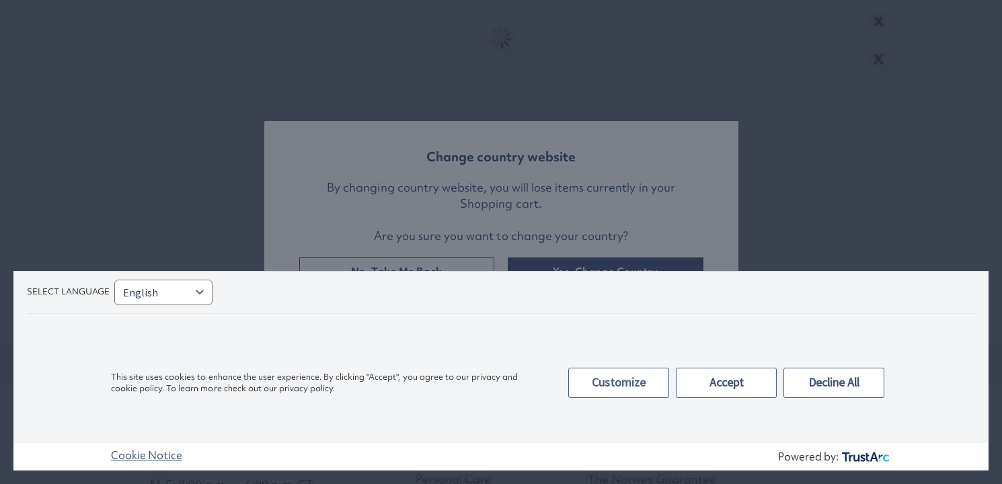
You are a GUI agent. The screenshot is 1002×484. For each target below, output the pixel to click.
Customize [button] (619, 382)
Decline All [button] (833, 382)
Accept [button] (726, 382)
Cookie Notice (146, 455)
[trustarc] (864, 456)
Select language (68, 291)
